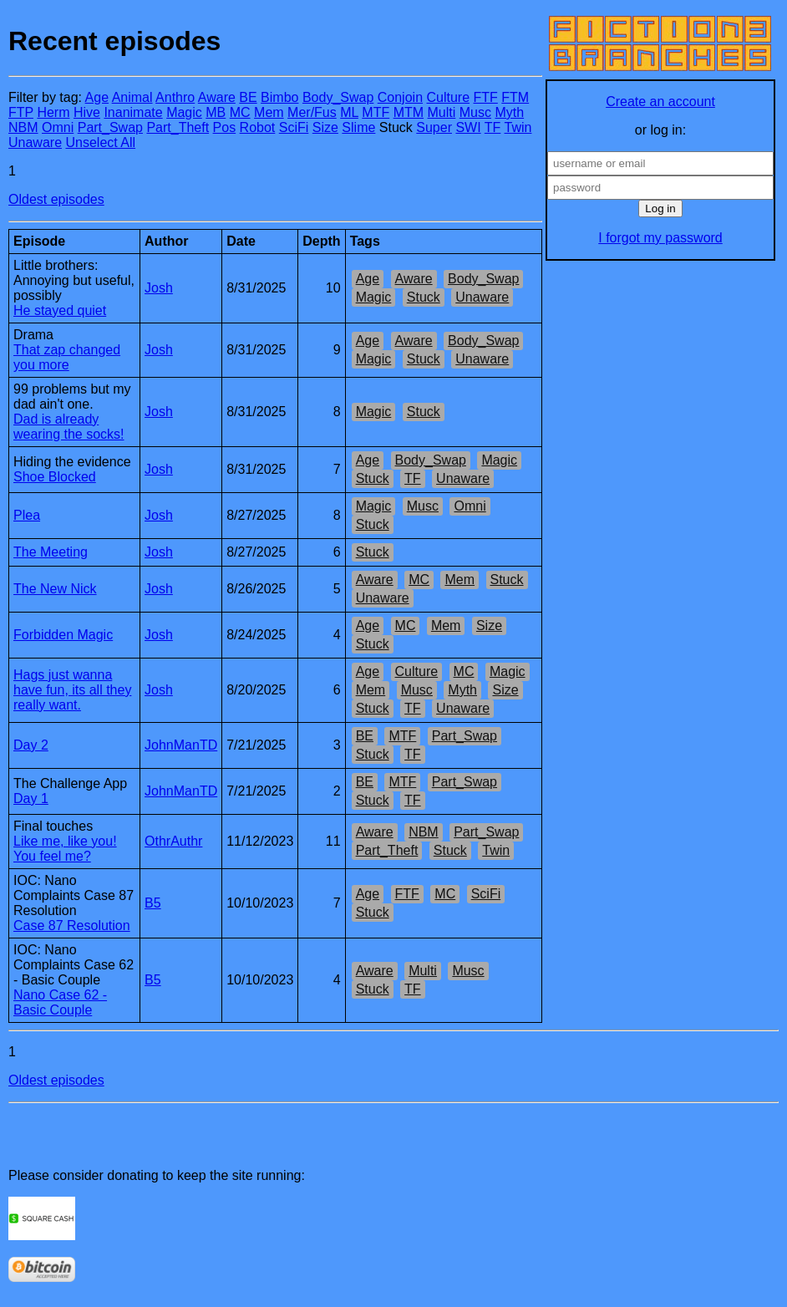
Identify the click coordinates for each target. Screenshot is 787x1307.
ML (349, 112)
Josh (159, 288)
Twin (518, 127)
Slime (358, 127)
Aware (217, 97)
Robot (258, 127)
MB (216, 112)
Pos (224, 127)
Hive (87, 112)
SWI (467, 127)
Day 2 (30, 745)
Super (434, 127)
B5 (153, 903)
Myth (509, 112)
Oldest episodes (56, 199)
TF (493, 127)
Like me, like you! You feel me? (65, 848)
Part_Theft (177, 127)
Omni (58, 127)
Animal (132, 97)
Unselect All (100, 142)
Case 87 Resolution (71, 925)
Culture (448, 97)
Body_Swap (337, 97)
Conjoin (400, 97)
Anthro (175, 97)
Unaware (35, 142)
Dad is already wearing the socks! (68, 426)
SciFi (294, 127)
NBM (23, 127)
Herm (53, 112)
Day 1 (30, 798)
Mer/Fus (312, 112)
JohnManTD (181, 745)
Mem (269, 112)
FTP (20, 112)
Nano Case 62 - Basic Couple (60, 1002)
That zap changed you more (66, 357)
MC (240, 112)
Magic (184, 112)
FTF (486, 97)
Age (97, 97)
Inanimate (133, 112)
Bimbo (279, 97)
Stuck (423, 297)
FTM (515, 97)
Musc (475, 112)
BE (247, 97)
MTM (409, 112)
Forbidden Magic (63, 635)
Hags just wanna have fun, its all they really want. (72, 690)
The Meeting (50, 552)
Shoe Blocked (54, 477)
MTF (375, 112)
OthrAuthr (173, 841)
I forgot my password (660, 238)
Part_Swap (110, 127)
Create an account (660, 101)
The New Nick (55, 589)
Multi (442, 112)
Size (325, 127)
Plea (26, 515)
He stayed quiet (59, 310)
